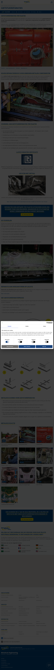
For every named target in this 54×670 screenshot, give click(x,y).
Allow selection (27, 346)
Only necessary (10, 346)
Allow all (44, 346)
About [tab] (44, 326)
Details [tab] (27, 326)
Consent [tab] (9, 326)
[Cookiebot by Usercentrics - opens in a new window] (47, 323)
